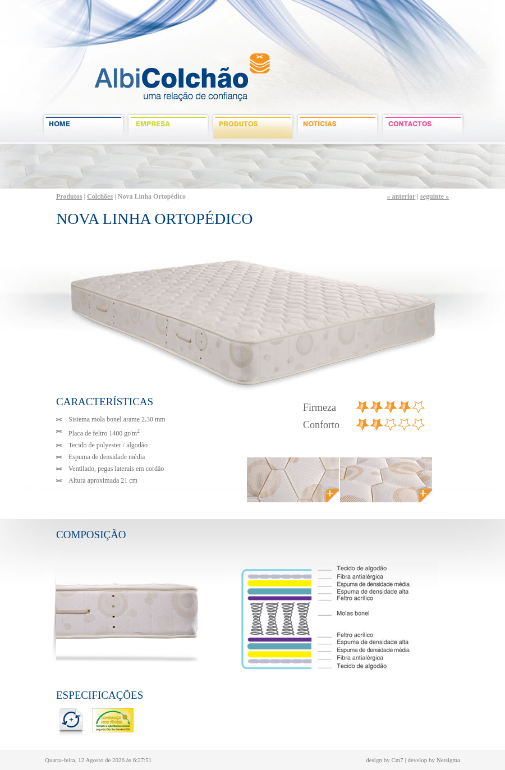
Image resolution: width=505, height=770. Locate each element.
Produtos (69, 196)
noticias (338, 126)
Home (84, 126)
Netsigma (448, 760)
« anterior (401, 196)
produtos (253, 126)
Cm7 (397, 760)
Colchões (100, 196)
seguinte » (434, 196)
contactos (422, 126)
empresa (168, 126)
